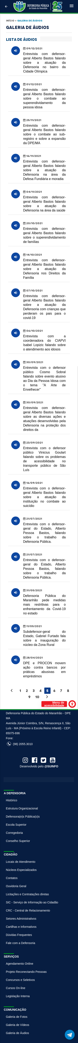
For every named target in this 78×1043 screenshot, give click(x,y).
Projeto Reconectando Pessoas (26, 971)
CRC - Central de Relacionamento (28, 910)
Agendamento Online (19, 963)
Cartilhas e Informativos (21, 926)
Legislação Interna (18, 996)
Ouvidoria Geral (16, 886)
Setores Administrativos (21, 918)
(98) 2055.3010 (20, 744)
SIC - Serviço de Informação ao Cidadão (32, 902)
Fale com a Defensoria (20, 943)
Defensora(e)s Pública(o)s (23, 816)
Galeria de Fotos (16, 1016)
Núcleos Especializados (21, 870)
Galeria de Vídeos (17, 1025)
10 (37, 697)
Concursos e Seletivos (20, 980)
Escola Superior (16, 824)
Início (10, 20)
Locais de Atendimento (20, 861)
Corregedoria (14, 832)
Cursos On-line (15, 988)
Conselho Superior (18, 841)
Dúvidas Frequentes (19, 935)
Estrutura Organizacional (22, 808)
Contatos (11, 878)
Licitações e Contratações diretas (27, 894)
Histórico (11, 800)
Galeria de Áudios (29, 20)
